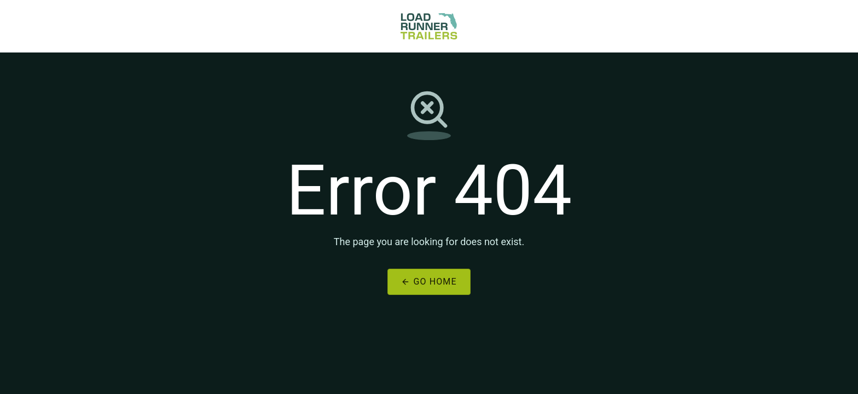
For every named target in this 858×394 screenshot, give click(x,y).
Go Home (428, 281)
